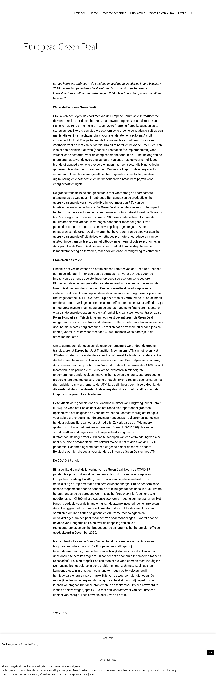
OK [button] (210, 652)
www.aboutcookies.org (163, 670)
